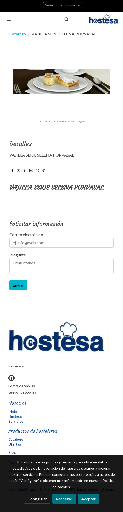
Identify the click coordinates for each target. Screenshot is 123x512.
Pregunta (17, 254)
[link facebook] (11, 378)
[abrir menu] (8, 19)
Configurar (37, 498)
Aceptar (88, 498)
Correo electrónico (26, 234)
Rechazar (64, 498)
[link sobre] (61, 338)
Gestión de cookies (22, 392)
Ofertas (14, 444)
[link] (104, 19)
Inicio (12, 412)
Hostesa (15, 416)
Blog (12, 452)
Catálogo (17, 33)
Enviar (18, 285)
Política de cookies (21, 386)
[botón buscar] (66, 19)
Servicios (15, 421)
